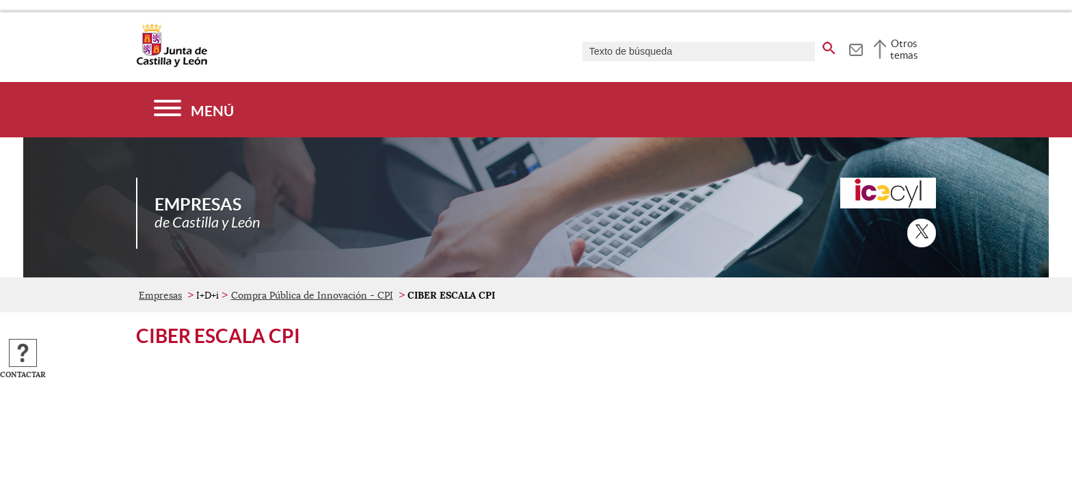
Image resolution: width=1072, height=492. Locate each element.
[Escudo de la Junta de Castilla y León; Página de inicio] (171, 64)
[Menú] (194, 109)
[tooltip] (855, 48)
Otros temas (904, 49)
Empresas (160, 295)
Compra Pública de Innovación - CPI (312, 295)
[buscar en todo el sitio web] (829, 46)
